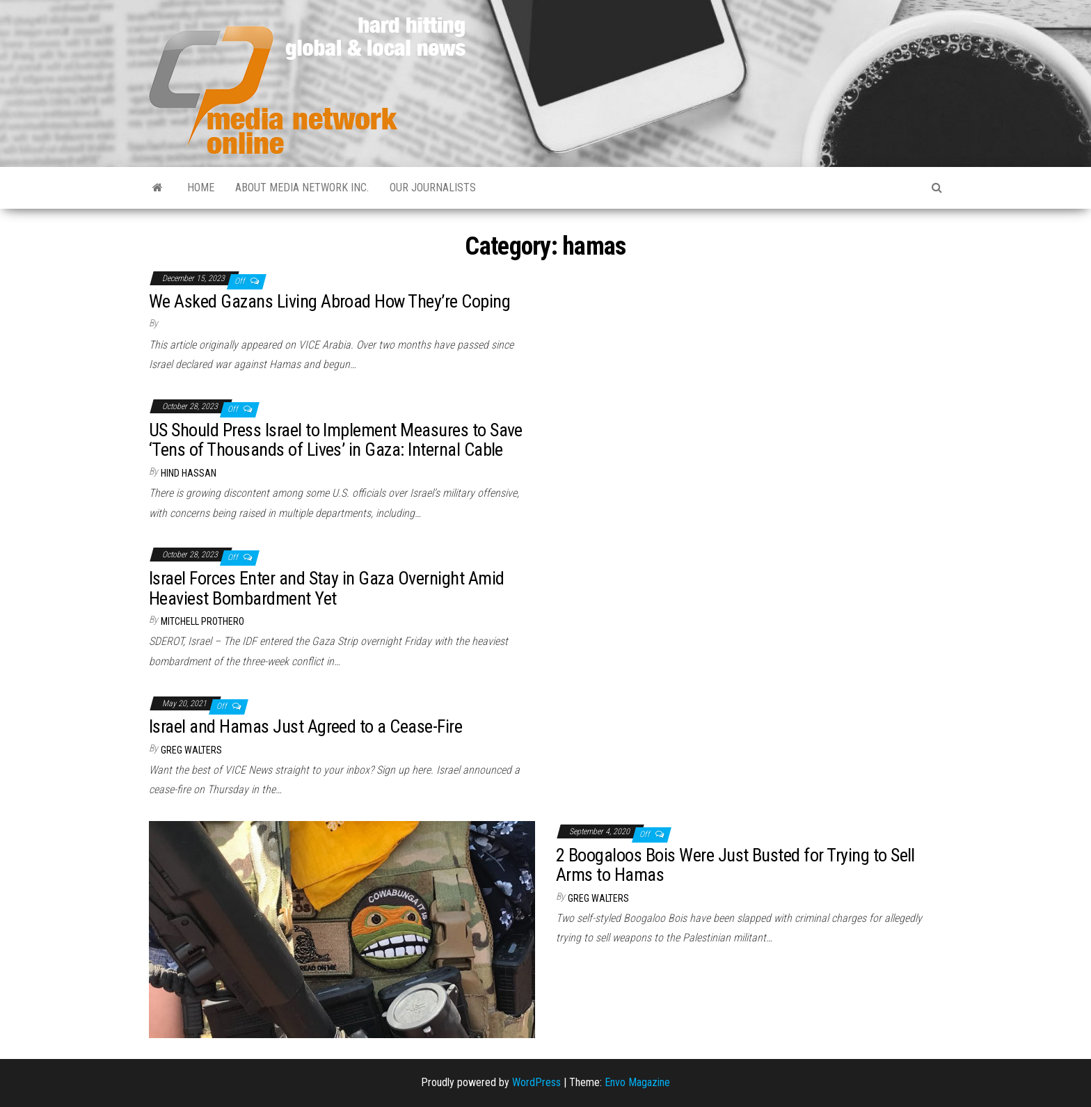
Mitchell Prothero (202, 621)
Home (200, 187)
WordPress (536, 1082)
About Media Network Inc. (302, 187)
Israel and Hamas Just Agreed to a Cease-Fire (305, 726)
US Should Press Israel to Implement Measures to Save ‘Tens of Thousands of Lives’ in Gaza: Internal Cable (336, 440)
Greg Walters (191, 750)
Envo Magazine (637, 1082)
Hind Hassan (188, 473)
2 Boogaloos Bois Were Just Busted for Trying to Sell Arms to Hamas (735, 865)
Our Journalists (433, 187)
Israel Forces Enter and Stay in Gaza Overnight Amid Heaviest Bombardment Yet (326, 588)
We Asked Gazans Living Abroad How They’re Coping (329, 301)
